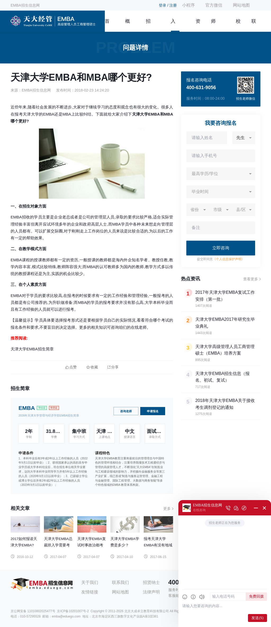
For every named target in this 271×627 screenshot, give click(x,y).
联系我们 (253, 25)
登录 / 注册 (168, 5)
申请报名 (153, 411)
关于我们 (89, 582)
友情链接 (89, 592)
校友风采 (238, 25)
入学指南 (173, 25)
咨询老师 (126, 411)
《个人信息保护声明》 (229, 259)
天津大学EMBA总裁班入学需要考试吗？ (58, 545)
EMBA (27, 408)
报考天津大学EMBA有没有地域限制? (158, 545)
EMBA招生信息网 (25, 5)
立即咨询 (220, 248)
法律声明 (151, 592)
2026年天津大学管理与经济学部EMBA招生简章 (49, 415)
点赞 (71, 367)
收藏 (92, 367)
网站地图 (241, 5)
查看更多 (250, 279)
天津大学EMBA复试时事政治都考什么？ (91, 545)
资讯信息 (198, 25)
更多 (167, 508)
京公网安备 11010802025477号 (33, 611)
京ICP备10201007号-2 (73, 611)
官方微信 (213, 5)
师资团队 (213, 25)
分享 (113, 367)
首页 (107, 25)
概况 (127, 25)
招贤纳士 (151, 582)
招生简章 (148, 25)
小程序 (188, 5)
